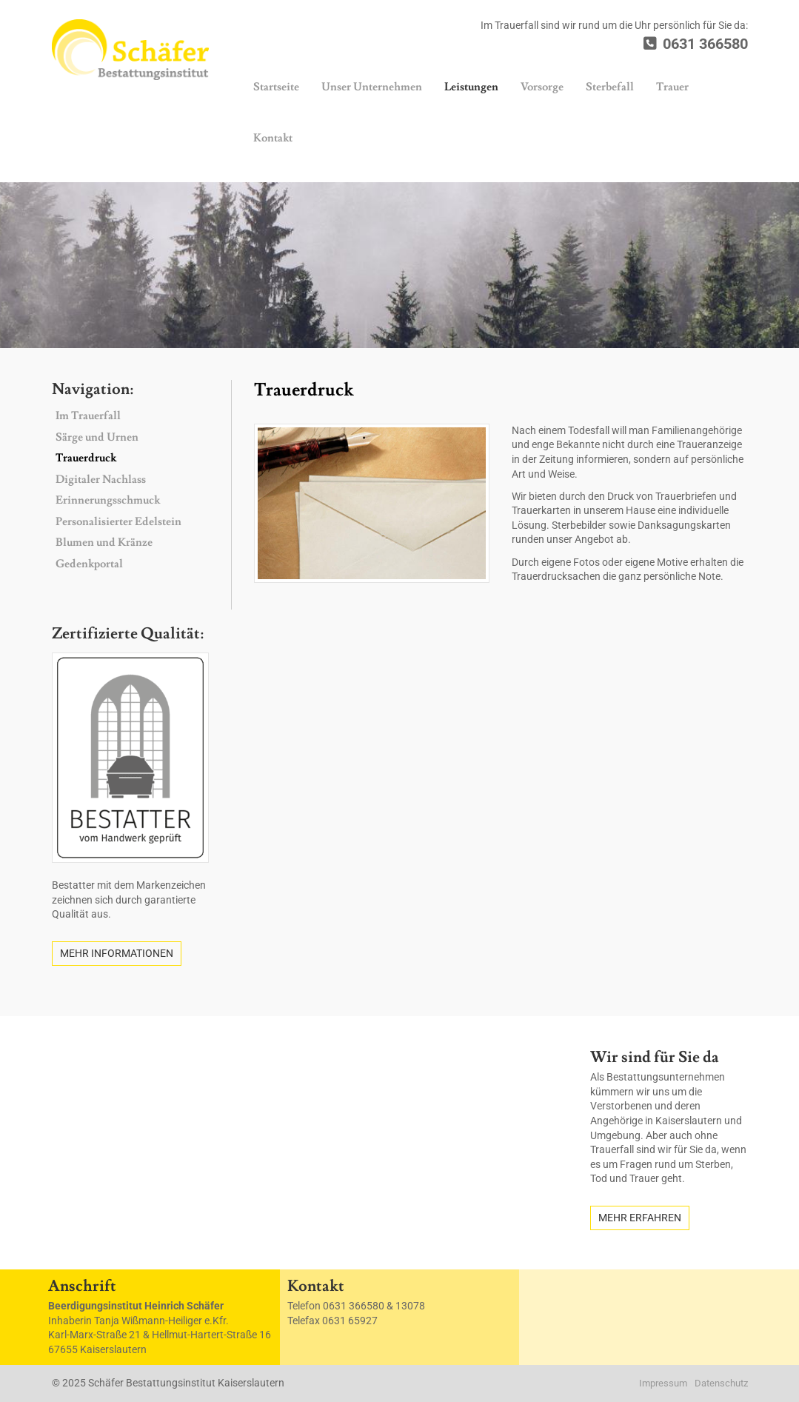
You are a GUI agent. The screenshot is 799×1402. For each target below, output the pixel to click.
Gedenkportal (89, 564)
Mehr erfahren (639, 1218)
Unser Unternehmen (371, 87)
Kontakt (272, 138)
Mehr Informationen (116, 953)
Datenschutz (721, 1383)
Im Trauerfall (88, 416)
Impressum (663, 1383)
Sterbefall (610, 87)
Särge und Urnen (97, 437)
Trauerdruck (86, 458)
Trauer (672, 87)
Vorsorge (542, 87)
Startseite (276, 87)
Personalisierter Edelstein (118, 522)
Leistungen (471, 87)
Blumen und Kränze (104, 542)
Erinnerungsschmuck (108, 500)
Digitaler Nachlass (101, 480)
